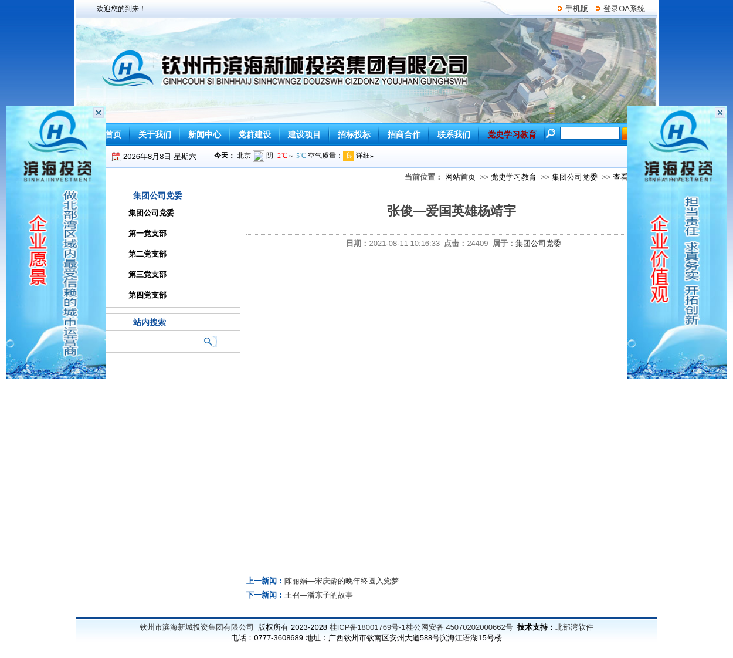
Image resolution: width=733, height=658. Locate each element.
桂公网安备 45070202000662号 (459, 627)
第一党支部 (147, 233)
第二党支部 (147, 253)
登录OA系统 (624, 8)
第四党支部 (147, 295)
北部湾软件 (574, 627)
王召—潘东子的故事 (318, 594)
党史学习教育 (514, 177)
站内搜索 (149, 322)
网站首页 (460, 177)
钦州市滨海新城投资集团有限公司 (197, 627)
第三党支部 (147, 274)
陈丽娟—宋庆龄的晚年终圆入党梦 (341, 580)
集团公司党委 (575, 177)
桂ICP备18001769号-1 (368, 627)
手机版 (576, 8)
